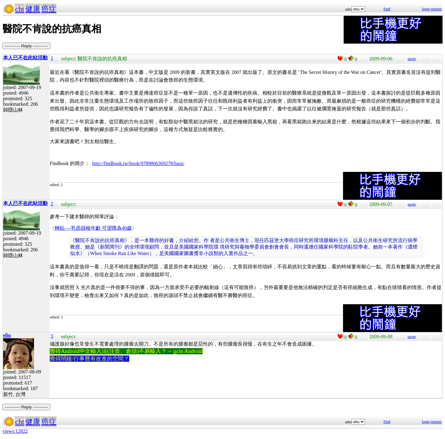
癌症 (48, 9)
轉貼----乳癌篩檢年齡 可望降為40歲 (93, 228)
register (436, 9)
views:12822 (15, 431)
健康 (32, 9)
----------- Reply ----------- (26, 46)
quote (412, 59)
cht (19, 9)
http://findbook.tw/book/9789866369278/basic (138, 163)
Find (387, 9)
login (426, 9)
